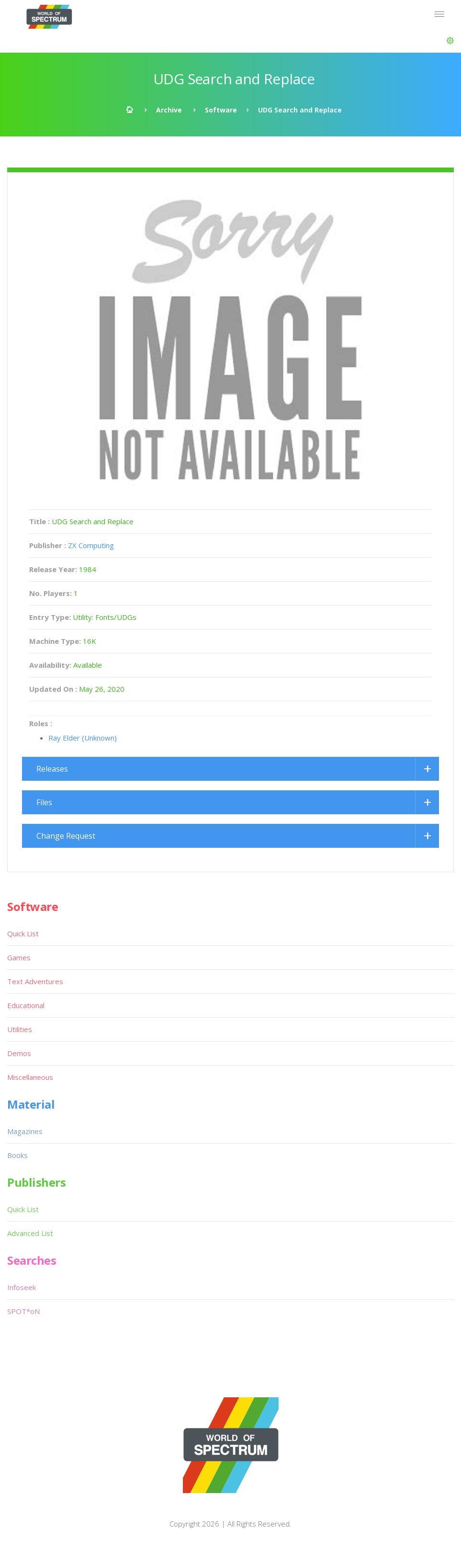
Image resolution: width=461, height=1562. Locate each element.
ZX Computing (91, 545)
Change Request (65, 836)
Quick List (23, 933)
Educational (26, 1005)
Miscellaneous (30, 1077)
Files (44, 802)
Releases (52, 769)
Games (19, 957)
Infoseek (21, 1287)
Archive (169, 109)
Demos (19, 1053)
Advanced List (30, 1233)
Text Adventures (35, 981)
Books (17, 1155)
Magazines (25, 1131)
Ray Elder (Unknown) (82, 737)
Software (221, 109)
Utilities (19, 1029)
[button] (450, 40)
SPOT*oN (23, 1311)
